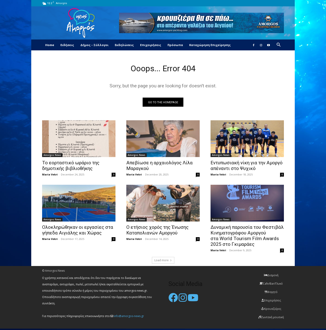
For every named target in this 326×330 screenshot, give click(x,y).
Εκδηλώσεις (124, 45)
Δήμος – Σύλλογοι (94, 45)
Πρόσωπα (175, 45)
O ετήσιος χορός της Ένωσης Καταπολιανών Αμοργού (157, 231)
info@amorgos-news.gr (129, 317)
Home (49, 45)
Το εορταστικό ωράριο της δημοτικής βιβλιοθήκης (70, 166)
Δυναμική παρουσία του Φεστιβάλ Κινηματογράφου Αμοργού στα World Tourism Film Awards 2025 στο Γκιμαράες (247, 237)
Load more (163, 262)
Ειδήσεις (67, 45)
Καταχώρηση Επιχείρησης (210, 45)
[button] (278, 45)
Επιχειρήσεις (150, 45)
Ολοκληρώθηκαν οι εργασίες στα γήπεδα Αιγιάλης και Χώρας (77, 231)
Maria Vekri (50, 175)
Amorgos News (52, 156)
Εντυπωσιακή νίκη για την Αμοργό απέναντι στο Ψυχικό (247, 166)
